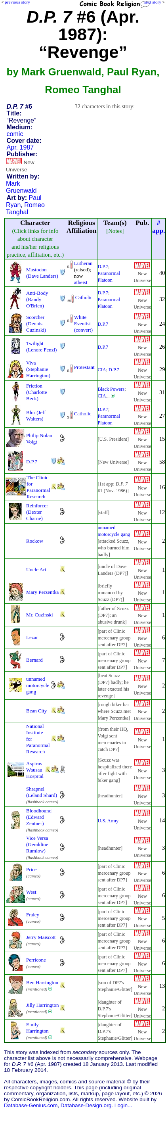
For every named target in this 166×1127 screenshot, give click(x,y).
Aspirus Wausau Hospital (35, 769)
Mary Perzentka (42, 592)
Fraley (32, 915)
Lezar (32, 637)
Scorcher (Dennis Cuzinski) (36, 323)
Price (31, 869)
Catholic (84, 297)
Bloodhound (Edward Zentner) (39, 817)
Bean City (36, 711)
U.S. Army (108, 821)
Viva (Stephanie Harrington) (38, 369)
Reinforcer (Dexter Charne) (37, 512)
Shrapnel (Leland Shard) (41, 792)
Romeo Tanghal (25, 208)
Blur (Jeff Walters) (36, 415)
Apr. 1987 (20, 147)
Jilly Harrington (42, 1005)
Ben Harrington (42, 982)
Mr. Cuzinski (39, 615)
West (31, 892)
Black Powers (111, 389)
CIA (102, 369)
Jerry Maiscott (40, 937)
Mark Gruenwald (21, 187)
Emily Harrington (37, 1027)
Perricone (36, 960)
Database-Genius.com (30, 1105)
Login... (123, 1105)
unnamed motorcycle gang (37, 685)
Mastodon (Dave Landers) (42, 273)
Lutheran (83, 263)
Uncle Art (36, 569)
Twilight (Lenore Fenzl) (41, 346)
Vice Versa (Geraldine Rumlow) (37, 844)
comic (15, 134)
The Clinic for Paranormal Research (38, 486)
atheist (81, 282)
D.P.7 (103, 266)
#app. (158, 226)
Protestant (84, 367)
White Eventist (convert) (83, 323)
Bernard (34, 660)
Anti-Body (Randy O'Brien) (37, 299)
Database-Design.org (86, 1105)
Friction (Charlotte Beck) (36, 392)
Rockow (34, 541)
